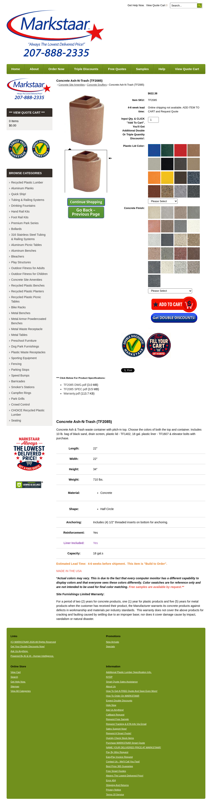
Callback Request (115, 714)
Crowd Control (20, 404)
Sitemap (15, 686)
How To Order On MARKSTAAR (122, 696)
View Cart (16, 672)
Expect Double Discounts (119, 700)
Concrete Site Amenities (72, 84)
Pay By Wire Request (117, 752)
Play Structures (21, 262)
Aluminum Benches (23, 250)
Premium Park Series (25, 223)
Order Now (56, 69)
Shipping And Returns (117, 785)
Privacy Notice (113, 789)
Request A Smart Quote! (118, 733)
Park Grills (18, 398)
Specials (110, 646)
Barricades (18, 381)
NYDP (109, 677)
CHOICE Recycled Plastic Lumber (28, 412)
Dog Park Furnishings (25, 346)
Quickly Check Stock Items (120, 738)
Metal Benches (20, 313)
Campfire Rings (21, 393)
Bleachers (17, 256)
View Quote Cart (156, 5)
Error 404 (111, 780)
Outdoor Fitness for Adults (28, 268)
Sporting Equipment (24, 358)
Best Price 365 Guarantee (119, 766)
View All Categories (21, 691)
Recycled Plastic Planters (27, 291)
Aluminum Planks (22, 188)
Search (14, 677)
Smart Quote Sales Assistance (122, 681)
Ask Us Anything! (115, 710)
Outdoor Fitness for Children (29, 274)
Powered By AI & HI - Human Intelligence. (32, 656)
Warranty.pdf (72, 393)
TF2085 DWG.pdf (75, 384)
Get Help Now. (136, 5)
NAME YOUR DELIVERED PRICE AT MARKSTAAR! (133, 747)
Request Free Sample (117, 719)
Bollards (16, 229)
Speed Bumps (20, 375)
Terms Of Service (115, 794)
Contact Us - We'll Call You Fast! (123, 761)
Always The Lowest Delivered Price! (124, 775)
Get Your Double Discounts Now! (28, 646)
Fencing (16, 364)
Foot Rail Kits (19, 217)
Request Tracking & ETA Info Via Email (126, 724)
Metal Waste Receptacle (26, 329)
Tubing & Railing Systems (27, 200)
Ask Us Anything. (19, 651)
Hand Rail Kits (20, 211)
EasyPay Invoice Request (119, 757)
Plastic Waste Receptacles (28, 352)
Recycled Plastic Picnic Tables (26, 299)
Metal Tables (19, 334)
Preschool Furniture (23, 340)
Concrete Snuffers (97, 84)
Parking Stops (20, 369)
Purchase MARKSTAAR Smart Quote (125, 743)
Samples (142, 69)
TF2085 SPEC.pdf (75, 389)
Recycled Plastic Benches (28, 285)
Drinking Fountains (23, 205)
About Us (111, 686)
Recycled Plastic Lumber (27, 182)
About (34, 69)
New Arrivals (112, 642)
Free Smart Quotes (116, 771)
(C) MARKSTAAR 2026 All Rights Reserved (33, 642)
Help (162, 69)
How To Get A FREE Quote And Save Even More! (132, 691)
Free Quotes (117, 69)
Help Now (111, 705)
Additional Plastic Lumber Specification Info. (129, 672)
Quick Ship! (18, 194)
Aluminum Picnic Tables (26, 245)
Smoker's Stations (22, 387)
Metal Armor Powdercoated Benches (28, 321)
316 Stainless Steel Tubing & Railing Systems (28, 237)
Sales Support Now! (116, 728)
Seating (16, 420)
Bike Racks (18, 307)
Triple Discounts (86, 69)
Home (15, 69)
